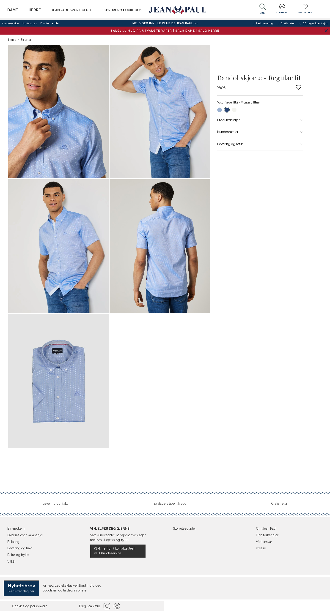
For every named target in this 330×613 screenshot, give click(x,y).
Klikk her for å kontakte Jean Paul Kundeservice (114, 551)
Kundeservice (10, 23)
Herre (35, 10)
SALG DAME (185, 30)
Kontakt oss (29, 23)
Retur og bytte (18, 555)
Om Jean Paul (266, 528)
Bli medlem (16, 528)
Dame (12, 10)
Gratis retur (279, 503)
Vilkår (11, 561)
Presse (261, 548)
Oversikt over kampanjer (25, 535)
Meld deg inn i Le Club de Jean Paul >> (165, 23)
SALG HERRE (208, 30)
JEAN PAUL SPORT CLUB (71, 10)
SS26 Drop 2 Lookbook (122, 10)
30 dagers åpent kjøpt (169, 503)
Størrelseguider (184, 528)
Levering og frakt (55, 503)
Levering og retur (260, 144)
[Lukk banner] (326, 31)
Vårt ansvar (264, 542)
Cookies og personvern (29, 606)
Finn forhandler (50, 23)
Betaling (13, 542)
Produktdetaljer (260, 120)
